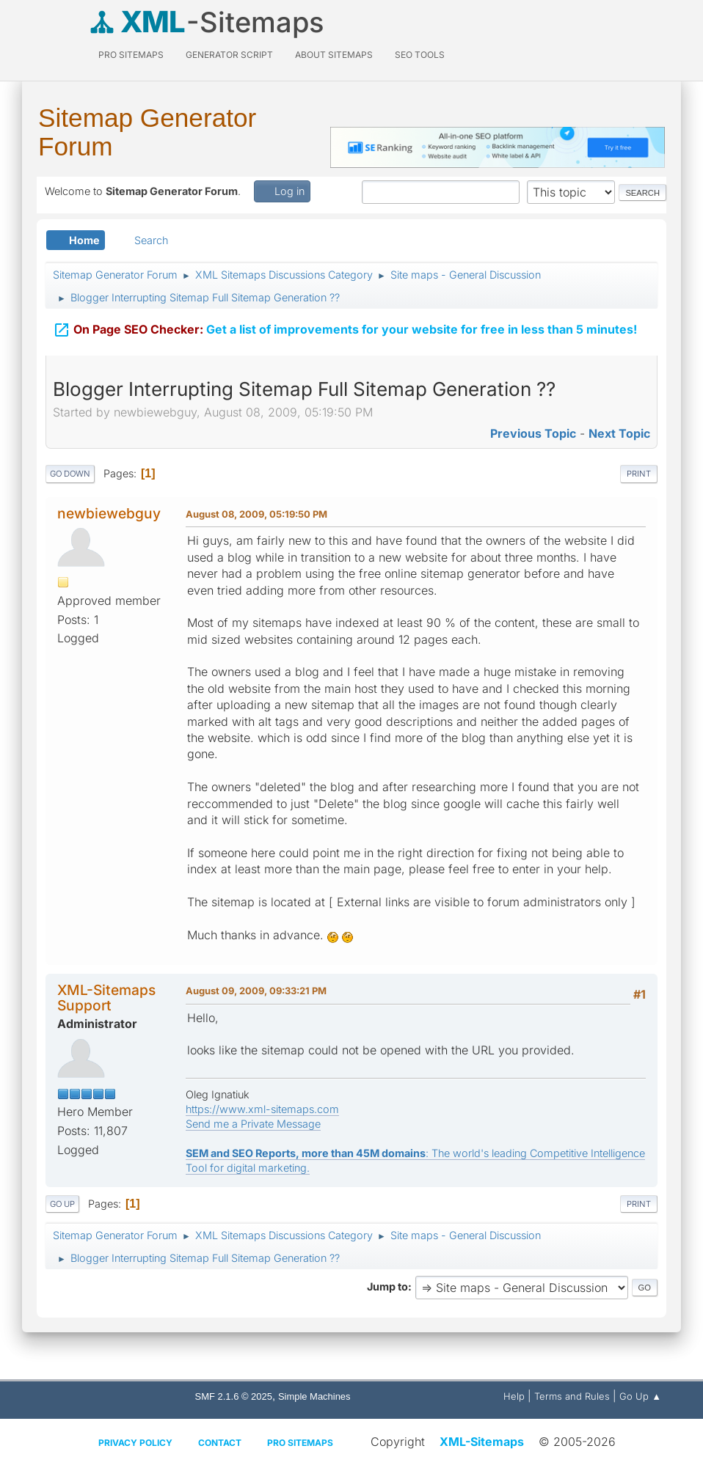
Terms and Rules (572, 1396)
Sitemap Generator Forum (147, 132)
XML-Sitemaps (482, 1441)
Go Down (70, 474)
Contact (219, 1442)
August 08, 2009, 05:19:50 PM (256, 514)
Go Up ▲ (640, 1396)
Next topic (619, 433)
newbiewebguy (109, 513)
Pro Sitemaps (300, 1442)
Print (639, 474)
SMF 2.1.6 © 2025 (233, 1396)
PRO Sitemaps (131, 54)
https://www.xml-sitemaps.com (262, 1109)
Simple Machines (314, 1396)
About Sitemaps (334, 54)
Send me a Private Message (253, 1123)
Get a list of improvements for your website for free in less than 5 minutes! (345, 327)
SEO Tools (420, 54)
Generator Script (229, 54)
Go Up (62, 1204)
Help (514, 1396)
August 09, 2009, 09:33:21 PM (256, 990)
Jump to (387, 1286)
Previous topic (533, 433)
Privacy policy (135, 1442)
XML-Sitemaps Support (106, 997)
